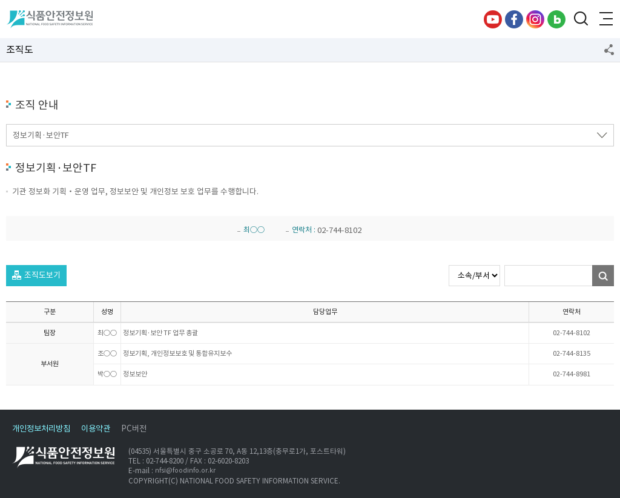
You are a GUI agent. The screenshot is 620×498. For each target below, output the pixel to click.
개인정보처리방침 (41, 429)
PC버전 (134, 429)
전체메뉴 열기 (605, 19)
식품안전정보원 (49, 19)
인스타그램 (535, 19)
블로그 (556, 19)
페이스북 (514, 19)
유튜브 (493, 19)
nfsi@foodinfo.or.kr (185, 471)
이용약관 (95, 429)
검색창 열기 (581, 19)
